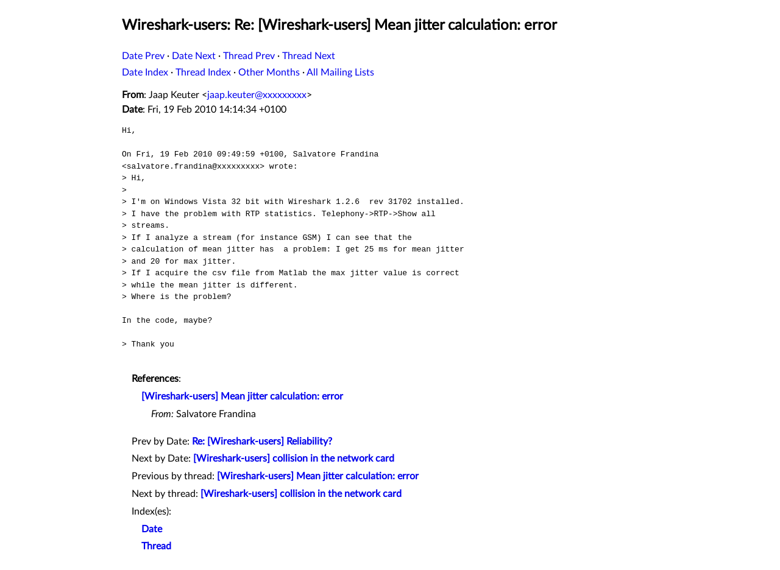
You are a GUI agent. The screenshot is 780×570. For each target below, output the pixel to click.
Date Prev (143, 56)
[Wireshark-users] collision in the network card (293, 458)
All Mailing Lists (340, 72)
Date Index (145, 72)
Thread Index (203, 72)
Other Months (269, 72)
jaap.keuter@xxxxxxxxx (257, 95)
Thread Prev (249, 56)
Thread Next (308, 56)
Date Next (194, 56)
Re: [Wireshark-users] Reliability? (262, 441)
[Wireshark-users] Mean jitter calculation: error (242, 396)
